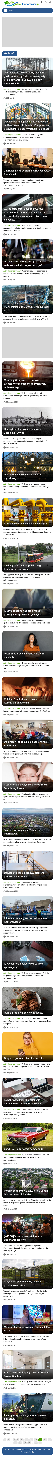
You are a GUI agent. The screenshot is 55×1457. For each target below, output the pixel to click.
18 (20, 1443)
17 (16, 1443)
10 (22, 1440)
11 (27, 1440)
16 (50, 1440)
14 (40, 1440)
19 (25, 1443)
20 (29, 1443)
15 (45, 1440)
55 (36, 1443)
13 (36, 1440)
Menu (11, 10)
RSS (48, 1449)
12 (31, 1440)
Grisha (31, 1452)
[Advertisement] (27, 32)
